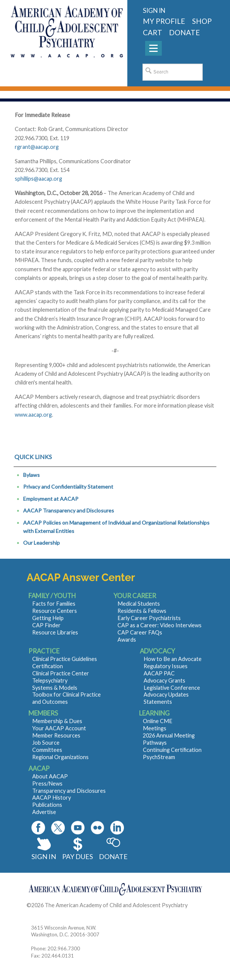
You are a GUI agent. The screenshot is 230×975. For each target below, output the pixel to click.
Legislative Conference (172, 687)
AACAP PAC (159, 673)
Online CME (157, 721)
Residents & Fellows (141, 611)
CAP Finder (46, 625)
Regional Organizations (60, 757)
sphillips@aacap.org (38, 178)
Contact (37, 914)
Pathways (155, 742)
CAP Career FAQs (139, 632)
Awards (126, 639)
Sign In (43, 856)
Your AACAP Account (59, 728)
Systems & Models (54, 687)
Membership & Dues (57, 721)
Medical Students (138, 603)
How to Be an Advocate (173, 659)
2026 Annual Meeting (169, 735)
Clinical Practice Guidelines (64, 659)
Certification (47, 666)
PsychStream (159, 757)
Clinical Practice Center (60, 673)
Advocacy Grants (164, 680)
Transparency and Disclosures (69, 791)
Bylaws (31, 475)
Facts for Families (53, 603)
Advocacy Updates (166, 694)
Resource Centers (54, 611)
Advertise (44, 812)
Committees (47, 750)
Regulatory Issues (166, 666)
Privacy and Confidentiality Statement (68, 486)
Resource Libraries (55, 632)
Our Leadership (41, 542)
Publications (47, 805)
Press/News (47, 783)
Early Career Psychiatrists (149, 618)
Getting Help (48, 618)
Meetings (154, 728)
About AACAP (50, 776)
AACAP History (51, 797)
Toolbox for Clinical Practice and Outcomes (66, 698)
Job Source (45, 742)
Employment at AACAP (50, 498)
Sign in (154, 10)
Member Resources (56, 735)
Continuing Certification (172, 750)
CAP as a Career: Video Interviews (159, 625)
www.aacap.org (33, 414)
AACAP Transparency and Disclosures (68, 510)
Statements (158, 701)
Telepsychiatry (49, 680)
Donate (113, 856)
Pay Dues (77, 856)
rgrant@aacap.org (37, 147)
